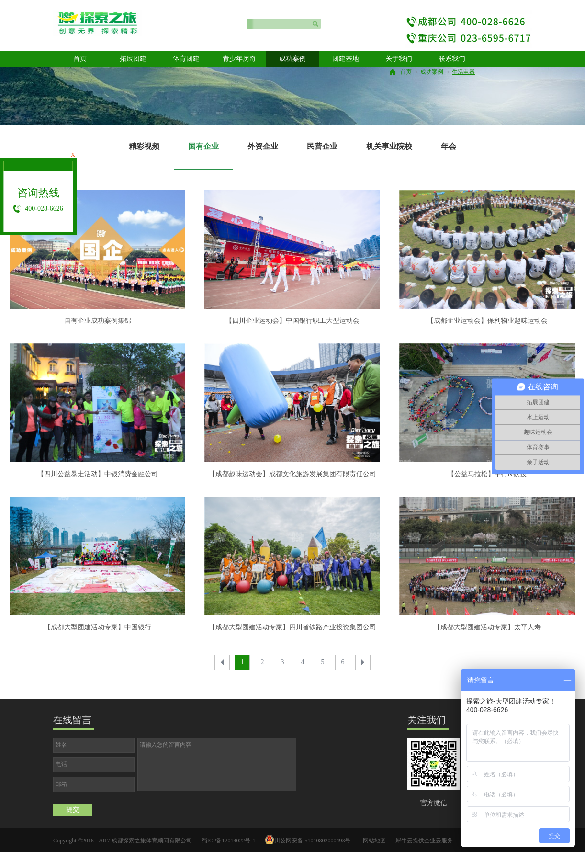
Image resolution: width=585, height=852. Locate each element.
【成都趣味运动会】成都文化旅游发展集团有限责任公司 (292, 473)
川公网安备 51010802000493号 (312, 840)
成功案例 (431, 71)
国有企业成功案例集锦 (97, 320)
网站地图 (373, 840)
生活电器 (463, 71)
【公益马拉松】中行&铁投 (487, 473)
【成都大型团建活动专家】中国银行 (97, 627)
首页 (80, 58)
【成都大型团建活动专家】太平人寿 (487, 627)
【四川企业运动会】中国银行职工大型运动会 (292, 320)
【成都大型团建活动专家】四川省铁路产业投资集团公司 (292, 627)
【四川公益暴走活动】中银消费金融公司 (97, 473)
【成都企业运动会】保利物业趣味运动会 (487, 320)
